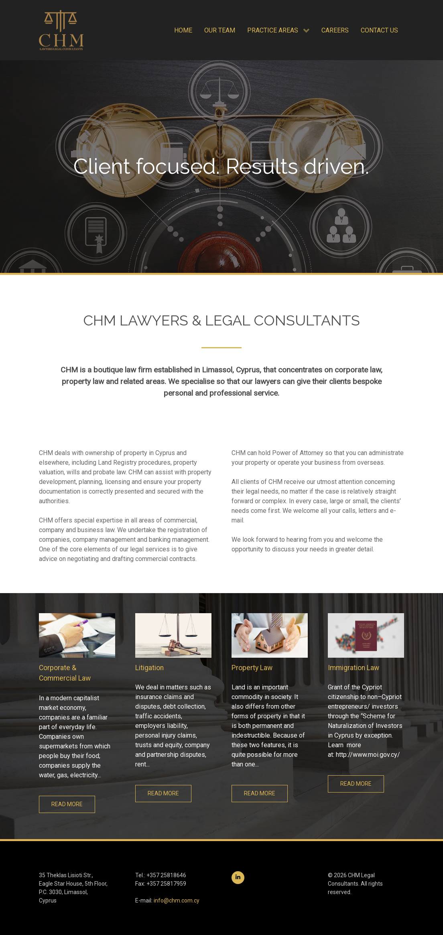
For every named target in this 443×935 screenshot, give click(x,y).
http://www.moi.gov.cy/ (368, 754)
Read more (67, 804)
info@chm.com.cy (176, 900)
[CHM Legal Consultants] (61, 30)
